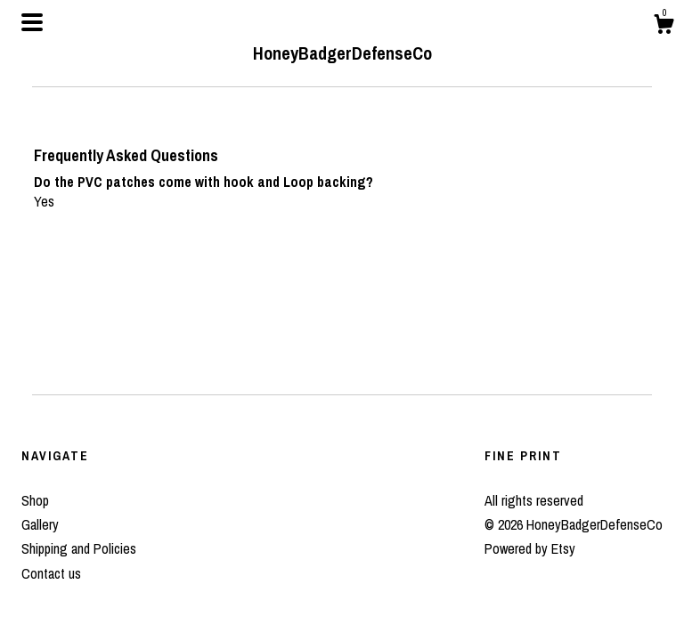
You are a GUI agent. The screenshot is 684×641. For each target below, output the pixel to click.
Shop (35, 500)
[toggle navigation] (32, 22)
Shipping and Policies (78, 548)
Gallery (40, 524)
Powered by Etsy (529, 548)
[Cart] (663, 26)
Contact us (51, 573)
